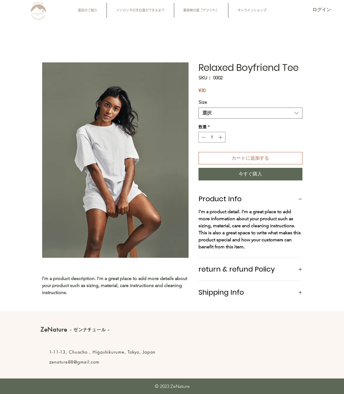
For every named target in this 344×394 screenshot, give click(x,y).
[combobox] (250, 113)
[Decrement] (203, 137)
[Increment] (221, 137)
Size (202, 102)
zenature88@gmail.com (74, 362)
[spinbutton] (212, 137)
